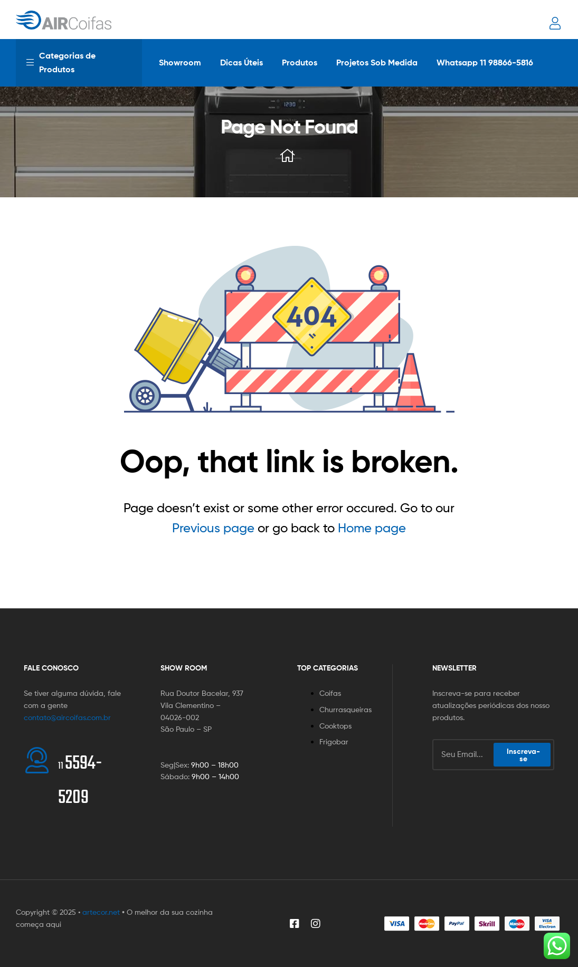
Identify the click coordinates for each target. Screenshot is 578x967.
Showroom (180, 62)
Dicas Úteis (241, 62)
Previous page (213, 527)
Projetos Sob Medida (377, 62)
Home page (372, 527)
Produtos (299, 62)
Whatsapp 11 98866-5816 (485, 62)
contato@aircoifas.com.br (67, 717)
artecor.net (101, 911)
